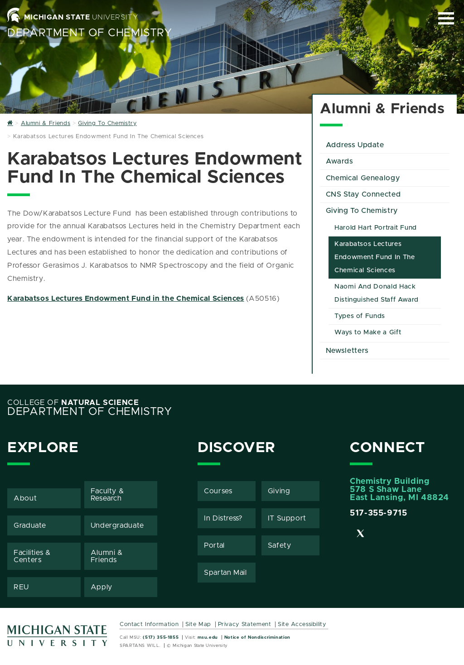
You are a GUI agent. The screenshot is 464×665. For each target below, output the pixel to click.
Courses (218, 491)
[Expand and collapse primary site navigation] (446, 18)
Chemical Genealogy (363, 178)
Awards (339, 161)
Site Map (198, 624)
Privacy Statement (244, 624)
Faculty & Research (107, 494)
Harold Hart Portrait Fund (375, 228)
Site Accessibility (302, 624)
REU (21, 587)
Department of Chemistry (89, 33)
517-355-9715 (378, 513)
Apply (101, 587)
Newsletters (347, 350)
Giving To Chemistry (362, 210)
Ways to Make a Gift (367, 332)
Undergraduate (117, 525)
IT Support (287, 518)
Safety (279, 545)
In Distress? (223, 518)
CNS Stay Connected (363, 194)
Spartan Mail (225, 572)
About (25, 498)
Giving (279, 491)
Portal (214, 545)
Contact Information (149, 624)
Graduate (30, 525)
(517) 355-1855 (161, 637)
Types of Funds (359, 316)
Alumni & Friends (107, 556)
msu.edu (208, 637)
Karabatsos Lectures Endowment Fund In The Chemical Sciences (374, 257)
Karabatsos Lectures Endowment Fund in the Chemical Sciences (125, 298)
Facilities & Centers (32, 556)
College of (73, 402)
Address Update (355, 145)
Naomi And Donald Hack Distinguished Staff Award (376, 293)
